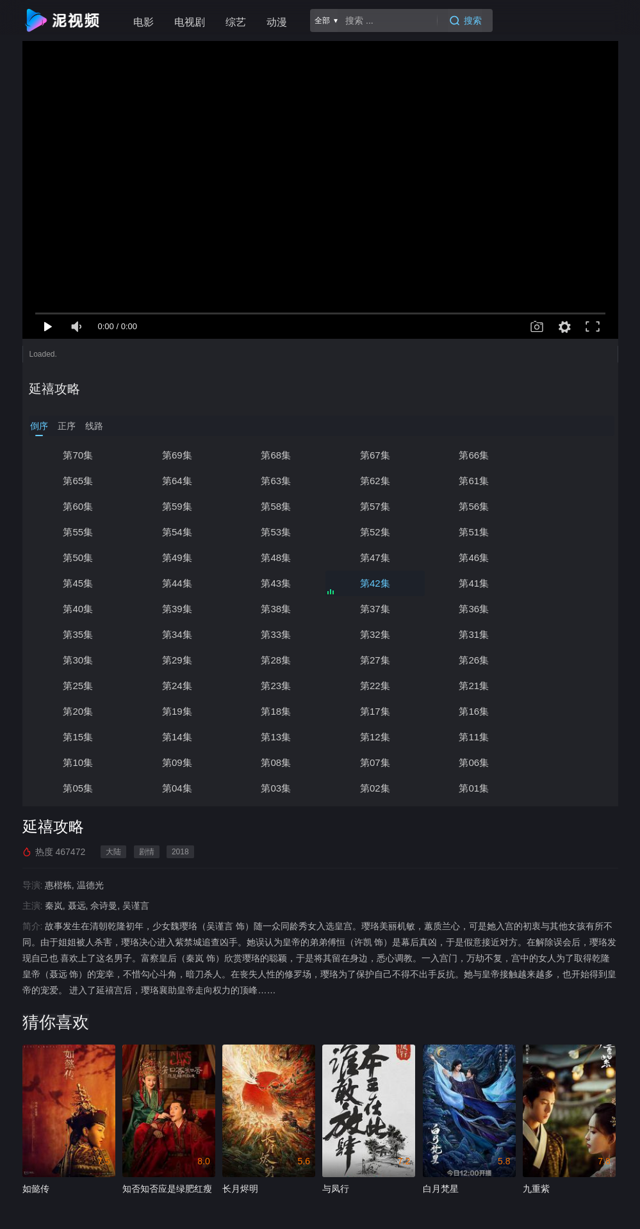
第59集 (565, 480)
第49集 (370, 531)
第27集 (175, 634)
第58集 (77, 506)
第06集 (468, 711)
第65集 (565, 455)
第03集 (175, 736)
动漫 (277, 22)
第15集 (175, 685)
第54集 (468, 506)
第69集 (175, 455)
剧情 (146, 800)
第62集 (273, 480)
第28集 (77, 634)
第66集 (468, 455)
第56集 (273, 506)
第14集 (273, 685)
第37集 (370, 583)
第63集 (175, 480)
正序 (67, 426)
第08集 (273, 711)
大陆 (113, 800)
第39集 (175, 583)
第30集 (468, 608)
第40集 (77, 583)
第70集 (77, 455)
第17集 (565, 660)
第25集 (370, 634)
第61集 (370, 480)
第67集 (370, 455)
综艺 (236, 22)
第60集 (468, 480)
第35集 (565, 583)
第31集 (370, 608)
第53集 (565, 506)
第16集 (77, 685)
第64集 (77, 480)
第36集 (468, 583)
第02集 (273, 736)
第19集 (370, 660)
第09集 (175, 711)
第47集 (565, 531)
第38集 (273, 583)
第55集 (370, 506)
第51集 (175, 531)
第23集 (565, 634)
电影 (143, 22)
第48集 (468, 531)
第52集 (77, 531)
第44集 (273, 557)
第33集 (175, 608)
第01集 (370, 736)
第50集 (273, 531)
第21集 (175, 660)
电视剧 (189, 22)
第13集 (370, 685)
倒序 (39, 426)
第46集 (77, 557)
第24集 (468, 634)
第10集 (77, 711)
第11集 (565, 685)
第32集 (273, 608)
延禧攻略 (54, 389)
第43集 (370, 557)
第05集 (565, 711)
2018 (180, 800)
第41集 (565, 557)
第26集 (273, 634)
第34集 (77, 608)
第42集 (468, 557)
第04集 (77, 736)
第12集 (468, 685)
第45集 (175, 557)
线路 (94, 426)
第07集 (370, 711)
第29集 (565, 608)
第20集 (273, 660)
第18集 (468, 660)
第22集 (77, 660)
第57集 (175, 506)
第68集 (273, 455)
